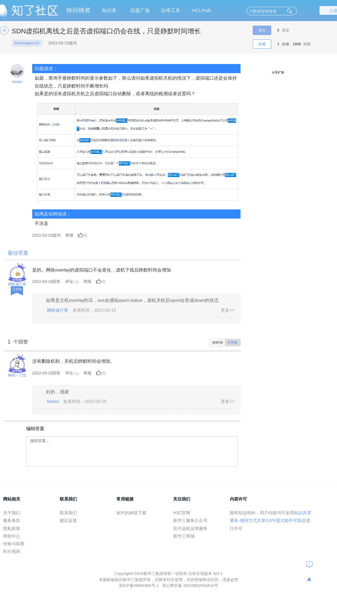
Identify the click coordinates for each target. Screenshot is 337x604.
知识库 (109, 10)
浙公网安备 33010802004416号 (190, 585)
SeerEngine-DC (27, 43)
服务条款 (11, 520)
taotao (17, 82)
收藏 (262, 44)
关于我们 (11, 512)
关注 (262, 30)
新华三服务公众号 (190, 520)
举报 (69, 235)
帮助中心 (11, 536)
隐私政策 (11, 528)
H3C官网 (181, 512)
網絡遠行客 (17, 284)
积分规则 (11, 551)
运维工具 (170, 10)
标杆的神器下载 (131, 512)
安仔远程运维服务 (190, 528)
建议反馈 (68, 520)
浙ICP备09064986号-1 (139, 585)
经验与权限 (14, 543)
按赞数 (232, 342)
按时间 (217, 342)
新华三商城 (184, 536)
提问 (46, 235)
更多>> (227, 310)
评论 (69, 281)
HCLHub (201, 10)
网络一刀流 (17, 375)
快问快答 (78, 10)
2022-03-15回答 (46, 281)
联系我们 (68, 512)
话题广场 (140, 10)
